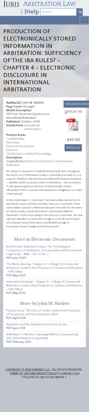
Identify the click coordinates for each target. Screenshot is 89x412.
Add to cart (73, 147)
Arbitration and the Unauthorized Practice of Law (36, 324)
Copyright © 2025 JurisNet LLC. (28, 369)
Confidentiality (15, 138)
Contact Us (69, 373)
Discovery (12, 142)
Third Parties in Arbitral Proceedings (28, 154)
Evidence (12, 150)
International (32, 125)
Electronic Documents (20, 146)
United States (32, 129)
